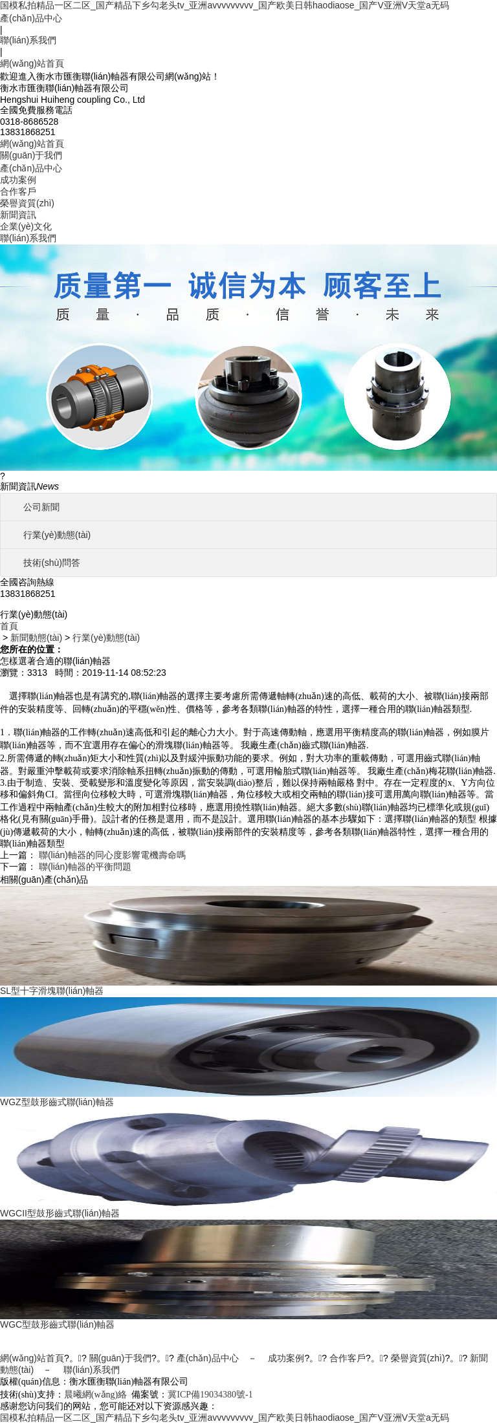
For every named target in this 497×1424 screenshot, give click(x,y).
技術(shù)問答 (51, 562)
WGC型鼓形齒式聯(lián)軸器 (57, 1324)
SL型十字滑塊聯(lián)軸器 (52, 991)
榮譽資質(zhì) (27, 203)
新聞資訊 (18, 215)
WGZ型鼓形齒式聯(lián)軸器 (57, 1102)
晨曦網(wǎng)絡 (95, 1394)
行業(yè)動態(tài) (57, 535)
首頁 (9, 626)
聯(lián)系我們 (28, 40)
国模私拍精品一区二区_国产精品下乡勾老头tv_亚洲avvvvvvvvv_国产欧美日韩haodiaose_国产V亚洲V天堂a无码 (224, 5)
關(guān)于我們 (31, 155)
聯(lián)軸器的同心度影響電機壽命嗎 (112, 855)
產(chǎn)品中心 (31, 18)
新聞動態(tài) (36, 637)
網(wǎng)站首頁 (32, 63)
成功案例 (18, 180)
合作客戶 (18, 191)
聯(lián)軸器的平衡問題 (85, 866)
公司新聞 (41, 507)
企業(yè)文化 (26, 226)
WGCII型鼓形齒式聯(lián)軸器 (60, 1213)
